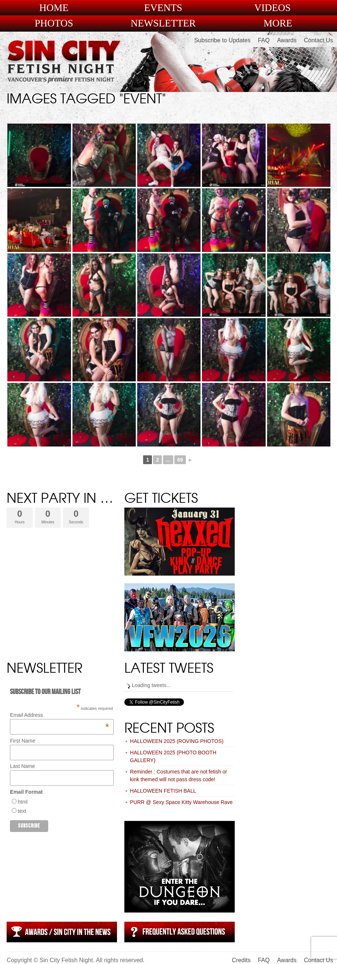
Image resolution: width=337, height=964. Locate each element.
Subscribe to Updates (222, 40)
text (22, 811)
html (22, 802)
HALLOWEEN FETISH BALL (163, 791)
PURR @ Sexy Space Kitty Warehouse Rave (181, 802)
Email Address (59, 715)
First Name (22, 741)
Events (163, 8)
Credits (241, 960)
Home (54, 8)
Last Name (22, 766)
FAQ (264, 40)
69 (180, 460)
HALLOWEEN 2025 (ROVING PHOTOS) (176, 741)
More (277, 23)
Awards (287, 40)
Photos (54, 23)
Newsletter (163, 23)
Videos (272, 8)
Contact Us (318, 40)
